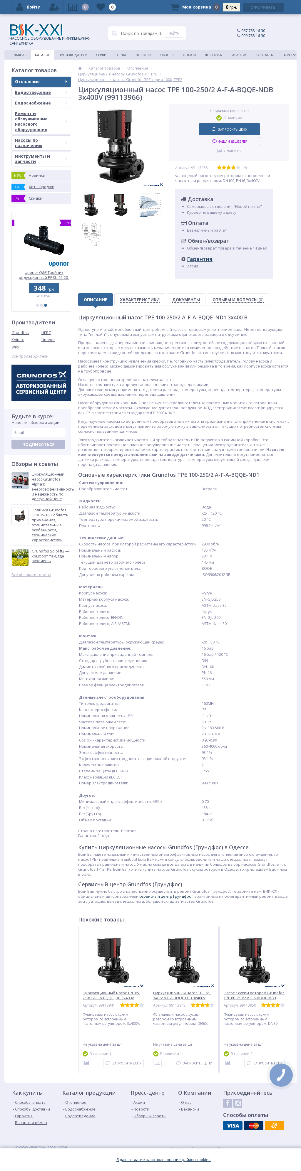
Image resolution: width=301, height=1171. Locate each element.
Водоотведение (41, 92)
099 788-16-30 (253, 35)
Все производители (30, 356)
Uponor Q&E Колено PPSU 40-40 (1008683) (41, 275)
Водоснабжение (41, 103)
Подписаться (38, 444)
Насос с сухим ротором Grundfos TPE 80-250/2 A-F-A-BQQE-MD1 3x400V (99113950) (254, 997)
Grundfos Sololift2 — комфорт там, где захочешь (50, 556)
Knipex (17, 339)
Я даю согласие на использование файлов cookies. (163, 1159)
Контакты (265, 55)
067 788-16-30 (253, 30)
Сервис (102, 55)
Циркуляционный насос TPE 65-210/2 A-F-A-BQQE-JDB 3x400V (111, 995)
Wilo (15, 347)
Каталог (42, 55)
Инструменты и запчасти (41, 158)
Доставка (213, 55)
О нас (122, 55)
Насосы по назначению (41, 142)
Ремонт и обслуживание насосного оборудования (41, 121)
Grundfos (20, 332)
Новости (144, 55)
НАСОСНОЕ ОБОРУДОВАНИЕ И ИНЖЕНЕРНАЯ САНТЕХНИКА (50, 35)
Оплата (189, 55)
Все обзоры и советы (31, 574)
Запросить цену (229, 129)
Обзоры (167, 55)
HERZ (46, 332)
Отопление (41, 81)
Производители (73, 55)
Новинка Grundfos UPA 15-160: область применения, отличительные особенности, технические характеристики (50, 525)
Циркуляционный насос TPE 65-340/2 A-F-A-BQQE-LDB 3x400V (182, 995)
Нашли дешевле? (229, 141)
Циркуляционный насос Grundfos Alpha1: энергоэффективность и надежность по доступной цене (53, 486)
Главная (19, 55)
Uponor (48, 339)
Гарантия (238, 55)
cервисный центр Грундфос (165, 896)
